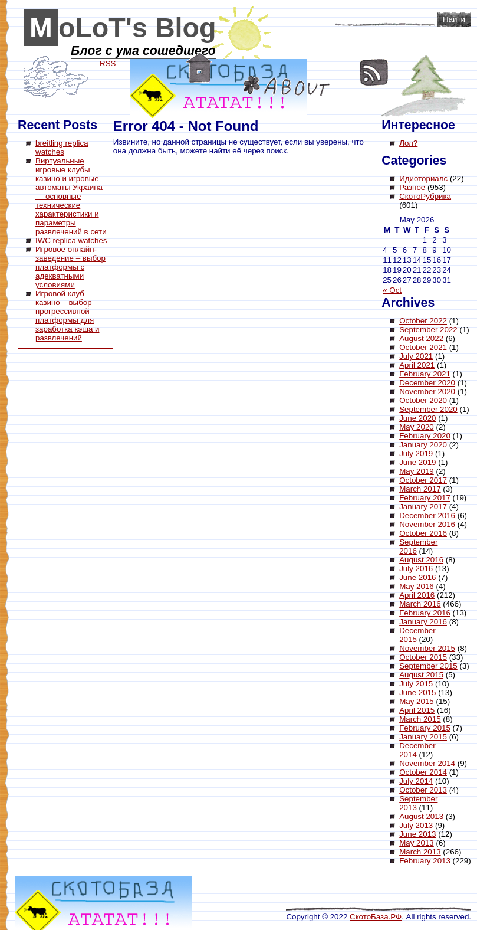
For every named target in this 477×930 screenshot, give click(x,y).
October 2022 (423, 320)
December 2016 (427, 515)
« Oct (392, 290)
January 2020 (423, 444)
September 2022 (428, 329)
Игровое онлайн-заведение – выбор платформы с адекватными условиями (70, 267)
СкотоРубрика (425, 196)
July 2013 (416, 825)
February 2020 (424, 435)
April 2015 (417, 710)
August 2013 (421, 816)
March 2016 (419, 604)
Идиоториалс (423, 178)
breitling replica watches (61, 147)
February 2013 (424, 860)
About (287, 86)
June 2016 (417, 577)
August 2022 (421, 338)
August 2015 (421, 674)
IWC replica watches (71, 240)
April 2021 (417, 365)
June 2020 (417, 418)
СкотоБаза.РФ (376, 916)
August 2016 (421, 559)
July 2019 (416, 453)
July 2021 (416, 356)
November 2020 (427, 391)
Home (199, 68)
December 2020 (427, 382)
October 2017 (423, 480)
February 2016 (424, 612)
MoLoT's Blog (122, 27)
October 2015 (423, 657)
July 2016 (416, 568)
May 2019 (416, 471)
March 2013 (419, 851)
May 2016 (416, 586)
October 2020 (423, 400)
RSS (374, 72)
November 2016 (427, 524)
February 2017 (424, 497)
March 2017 (419, 488)
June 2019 (417, 462)
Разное (412, 187)
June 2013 (417, 834)
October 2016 (423, 533)
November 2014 (427, 763)
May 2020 (416, 427)
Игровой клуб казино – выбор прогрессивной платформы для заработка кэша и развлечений (67, 315)
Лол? (408, 143)
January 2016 (423, 621)
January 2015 (423, 736)
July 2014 (416, 781)
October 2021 (423, 347)
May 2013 (416, 843)
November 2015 (427, 648)
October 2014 (423, 772)
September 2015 (428, 666)
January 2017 (423, 506)
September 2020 (428, 409)
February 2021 (424, 373)
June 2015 (417, 692)
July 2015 (416, 683)
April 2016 (417, 595)
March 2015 (419, 719)
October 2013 (423, 789)
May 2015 (416, 701)
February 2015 (424, 727)
